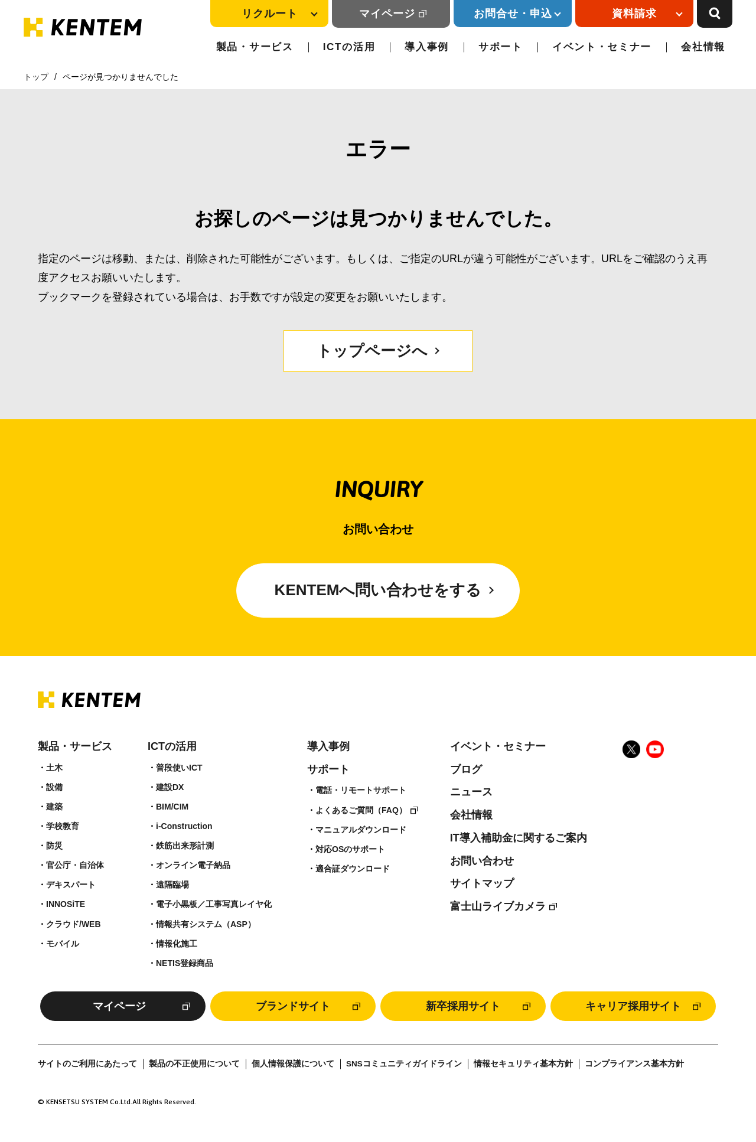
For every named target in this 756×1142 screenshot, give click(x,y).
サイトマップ (482, 883)
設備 (54, 787)
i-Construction (184, 826)
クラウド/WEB (73, 924)
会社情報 (703, 47)
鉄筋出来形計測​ (185, 845)
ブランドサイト (293, 1006)
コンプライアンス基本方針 (634, 1063)
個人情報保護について (293, 1063)
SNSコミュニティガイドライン (404, 1063)
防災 (54, 845)
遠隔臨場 (172, 884)
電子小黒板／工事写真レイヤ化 (214, 904)
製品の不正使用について (194, 1063)
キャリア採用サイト (633, 1006)
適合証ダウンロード (352, 868)
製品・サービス (255, 47)
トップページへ (372, 351)
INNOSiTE (65, 904)
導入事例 (427, 47)
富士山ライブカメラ (498, 906)
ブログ (466, 769)
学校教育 (62, 826)
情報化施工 (176, 943)
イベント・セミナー (601, 47)
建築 (54, 806)
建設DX (170, 787)
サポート (500, 47)
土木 (54, 767)
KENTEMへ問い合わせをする (378, 590)
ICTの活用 (349, 47)
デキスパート (71, 884)
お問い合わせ (482, 861)
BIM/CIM (172, 806)
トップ (36, 76)
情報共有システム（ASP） (206, 924)
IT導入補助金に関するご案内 (518, 838)
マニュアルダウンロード (360, 829)
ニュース (471, 792)
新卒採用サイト (463, 1006)
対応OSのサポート (350, 849)
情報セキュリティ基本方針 (523, 1063)
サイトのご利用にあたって (87, 1063)
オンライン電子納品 (193, 865)
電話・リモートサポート (360, 790)
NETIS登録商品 (184, 963)
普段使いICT (179, 767)
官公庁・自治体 (75, 865)
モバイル (62, 943)
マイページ (387, 13)
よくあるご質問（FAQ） (361, 810)
